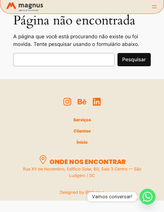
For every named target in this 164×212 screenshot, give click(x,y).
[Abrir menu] (154, 6)
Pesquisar (134, 59)
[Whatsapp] (147, 197)
